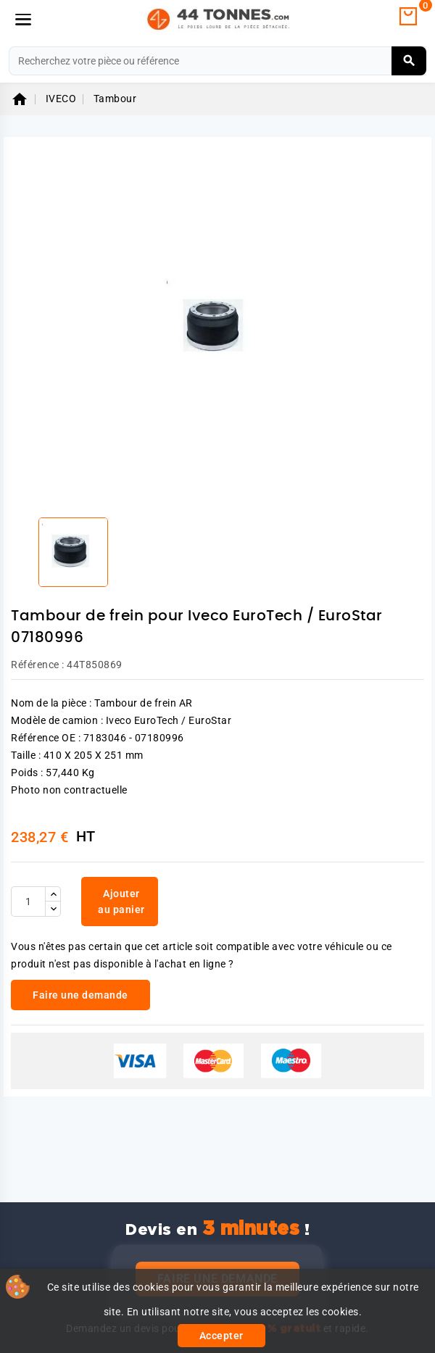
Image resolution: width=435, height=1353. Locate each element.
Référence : (38, 664)
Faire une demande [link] (80, 995)
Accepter (221, 1335)
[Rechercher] (217, 60)
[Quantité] (28, 901)
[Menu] (23, 19)
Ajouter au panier (121, 901)
